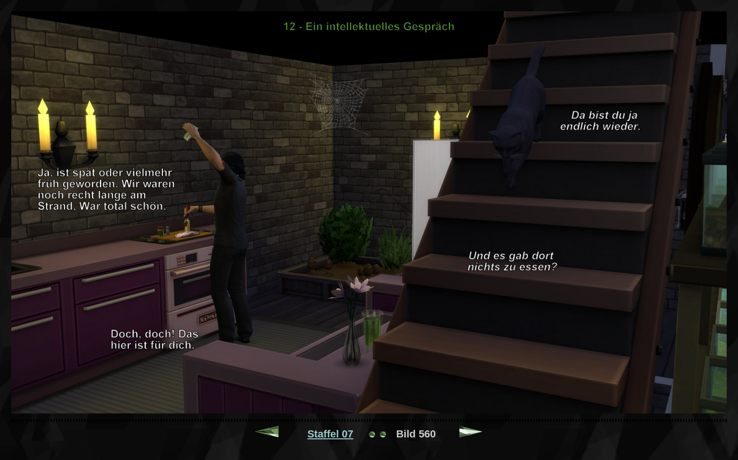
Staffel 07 (330, 434)
